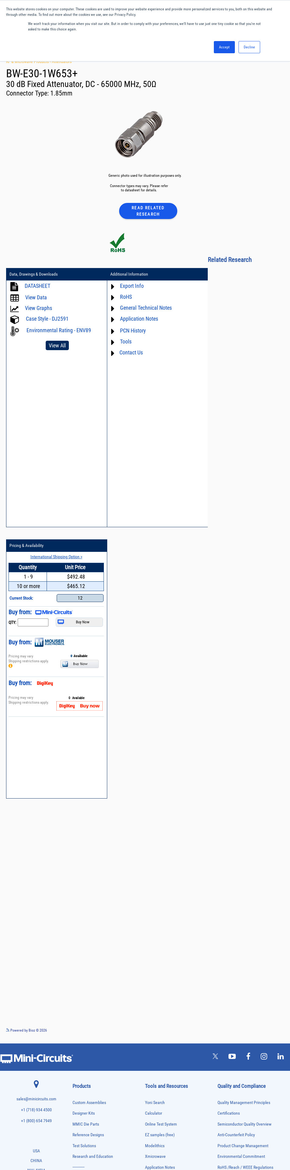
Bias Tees (78, 942)
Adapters (78, 917)
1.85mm (61, 93)
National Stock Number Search (170, 964)
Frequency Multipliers (86, 999)
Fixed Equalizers (83, 987)
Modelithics (154, 889)
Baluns (76, 936)
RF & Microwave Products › (29, 61)
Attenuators (62, 61)
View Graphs (38, 308)
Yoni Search (155, 845)
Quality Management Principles (243, 845)
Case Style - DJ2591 (47, 318)
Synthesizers (80, 1101)
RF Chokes (79, 1089)
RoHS (121, 297)
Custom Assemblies (89, 845)
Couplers (78, 955)
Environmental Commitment (241, 900)
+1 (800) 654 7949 (36, 864)
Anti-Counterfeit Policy (236, 878)
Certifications (228, 856)
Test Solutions (84, 889)
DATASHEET (37, 286)
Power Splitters (82, 1069)
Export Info (127, 286)
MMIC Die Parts (85, 867)
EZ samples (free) (160, 878)
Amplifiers (79, 923)
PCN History (128, 330)
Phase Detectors (83, 1037)
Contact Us (126, 352)
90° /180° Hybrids (84, 1082)
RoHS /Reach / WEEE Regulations (245, 911)
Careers (231, 1040)
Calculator (153, 856)
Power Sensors (82, 1063)
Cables (76, 949)
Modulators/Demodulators (89, 1025)
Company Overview (233, 993)
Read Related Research (148, 211)
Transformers (81, 1120)
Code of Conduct (231, 921)
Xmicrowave (155, 900)
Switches (78, 1095)
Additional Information (124, 274)
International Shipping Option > (246, 285)
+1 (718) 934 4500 (36, 853)
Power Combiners (84, 1050)
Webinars (153, 943)
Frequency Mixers (84, 993)
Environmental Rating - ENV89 (51, 333)
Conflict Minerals (231, 943)
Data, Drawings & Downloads (33, 274)
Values (223, 1004)
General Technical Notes (141, 308)
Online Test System (161, 867)
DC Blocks (79, 968)
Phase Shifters (81, 1044)
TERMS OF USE (114, 1145)
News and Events (231, 1026)
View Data (36, 297)
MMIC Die (78, 1019)
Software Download (161, 986)
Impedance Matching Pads (89, 1006)
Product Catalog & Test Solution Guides (177, 932)
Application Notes (134, 318)
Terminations (81, 1107)
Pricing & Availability (218, 274)
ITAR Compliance (231, 932)
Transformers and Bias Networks (93, 1127)
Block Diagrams (158, 921)
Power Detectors (83, 1057)
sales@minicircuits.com (36, 842)
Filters (76, 980)
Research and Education (92, 900)
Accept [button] (224, 47)
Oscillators (79, 1031)
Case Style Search (160, 975)
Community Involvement (238, 1015)
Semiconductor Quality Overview (244, 867)
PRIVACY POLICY (141, 1145)
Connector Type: (28, 93)
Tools (121, 341)
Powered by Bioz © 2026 (26, 773)
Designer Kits (83, 856)
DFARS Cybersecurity (234, 954)
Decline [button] (249, 47)
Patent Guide (156, 954)
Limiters (77, 1012)
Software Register (160, 997)
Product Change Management (242, 889)
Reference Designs (88, 878)
